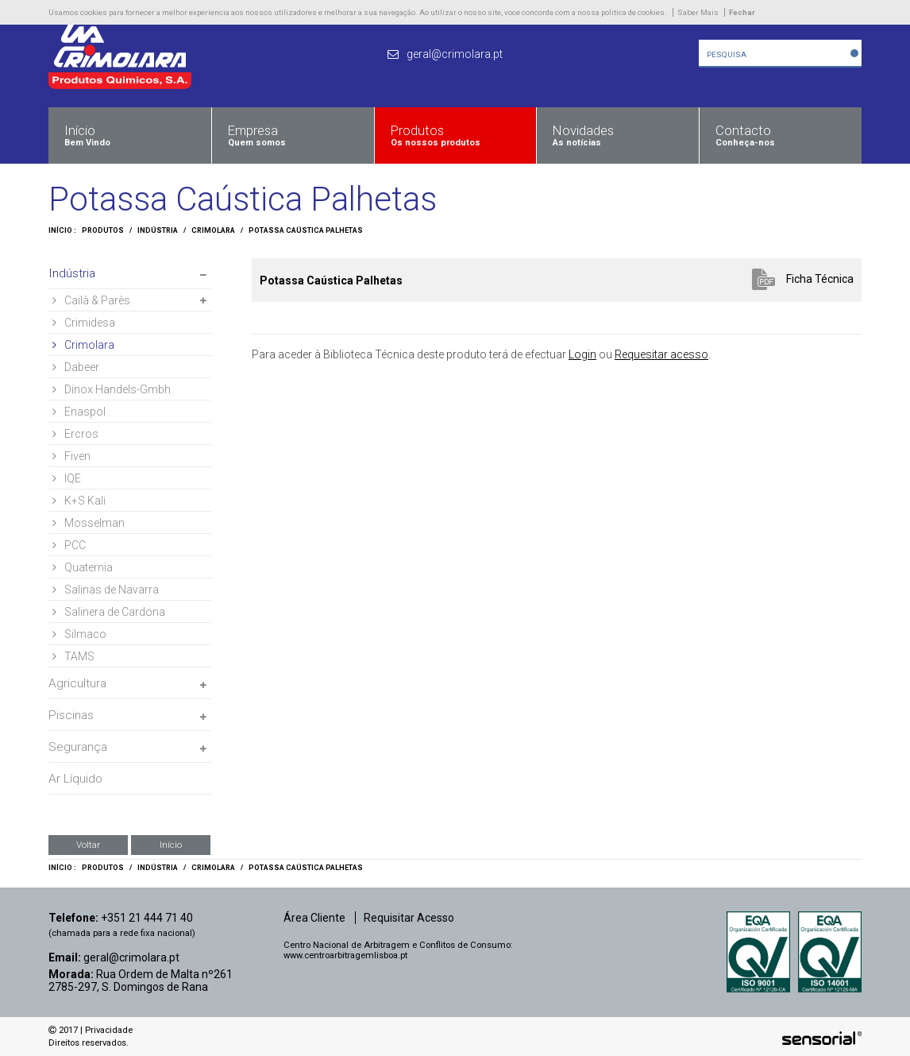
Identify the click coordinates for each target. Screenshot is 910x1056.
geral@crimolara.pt (131, 957)
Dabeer (75, 367)
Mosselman (88, 522)
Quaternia (82, 567)
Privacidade (109, 1030)
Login (582, 354)
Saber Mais (698, 12)
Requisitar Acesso (409, 917)
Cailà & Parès (91, 300)
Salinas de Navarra (105, 589)
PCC (69, 545)
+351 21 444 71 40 (147, 917)
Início (171, 844)
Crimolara (213, 230)
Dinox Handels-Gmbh (111, 389)
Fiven (71, 456)
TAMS (73, 656)
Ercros (75, 433)
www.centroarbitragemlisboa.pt (345, 955)
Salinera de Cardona (108, 611)
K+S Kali (79, 500)
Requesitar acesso (661, 354)
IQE (66, 478)
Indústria (157, 230)
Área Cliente (314, 917)
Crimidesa (83, 322)
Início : (62, 230)
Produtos (103, 230)
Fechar (742, 12)
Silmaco (79, 634)
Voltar (88, 844)
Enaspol (79, 411)
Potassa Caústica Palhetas (306, 230)
